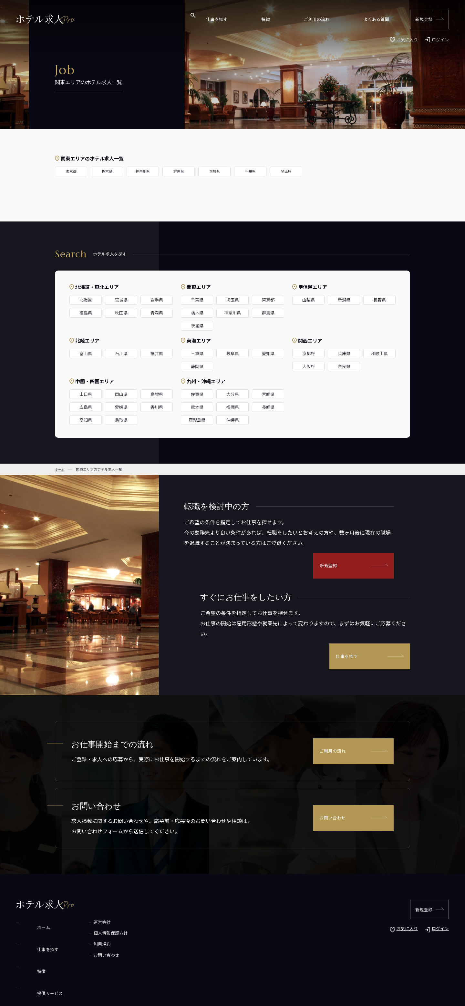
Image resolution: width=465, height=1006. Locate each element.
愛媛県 (121, 407)
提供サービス (34, 955)
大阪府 (308, 366)
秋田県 (121, 313)
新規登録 (423, 19)
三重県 (197, 353)
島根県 (156, 394)
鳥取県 (121, 420)
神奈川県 (142, 171)
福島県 (85, 313)
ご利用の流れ (346, 19)
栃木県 (107, 171)
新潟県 (344, 300)
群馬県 (178, 171)
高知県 (85, 420)
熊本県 (197, 407)
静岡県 (197, 366)
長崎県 (268, 407)
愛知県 (268, 353)
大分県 (232, 394)
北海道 (85, 300)
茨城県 (214, 171)
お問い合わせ (333, 818)
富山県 (85, 353)
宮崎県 (268, 394)
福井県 (156, 353)
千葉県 (250, 171)
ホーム (27, 922)
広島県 (85, 407)
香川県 (156, 407)
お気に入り (407, 39)
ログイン (440, 39)
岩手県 (156, 300)
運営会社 (79, 922)
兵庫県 (344, 353)
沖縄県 (232, 420)
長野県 (379, 300)
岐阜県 (232, 353)
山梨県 (308, 300)
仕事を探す (291, 19)
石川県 (121, 353)
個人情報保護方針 (88, 933)
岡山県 (121, 394)
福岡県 (232, 407)
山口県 (85, 394)
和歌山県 (379, 353)
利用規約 (79, 944)
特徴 (317, 19)
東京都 (71, 171)
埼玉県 (286, 171)
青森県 (156, 313)
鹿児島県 (197, 420)
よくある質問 (383, 19)
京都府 (308, 353)
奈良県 (344, 366)
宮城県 (121, 300)
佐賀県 (197, 394)
